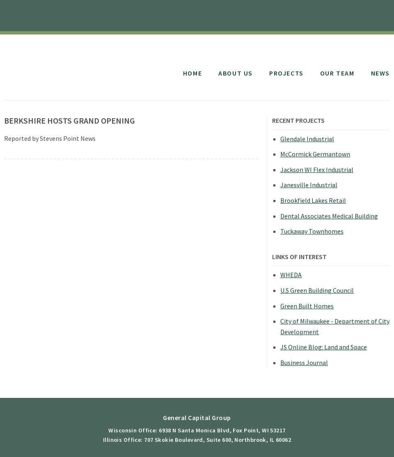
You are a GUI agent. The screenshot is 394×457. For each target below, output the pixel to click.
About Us (235, 73)
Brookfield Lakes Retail (313, 200)
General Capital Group (70, 64)
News (380, 73)
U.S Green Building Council (317, 290)
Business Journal (304, 362)
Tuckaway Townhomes (312, 231)
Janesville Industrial (308, 185)
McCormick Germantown (315, 154)
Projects (286, 73)
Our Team (337, 73)
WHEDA (291, 275)
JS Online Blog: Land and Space (323, 347)
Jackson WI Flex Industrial (316, 169)
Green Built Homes (307, 306)
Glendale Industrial (307, 139)
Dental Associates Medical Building (329, 216)
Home (192, 73)
